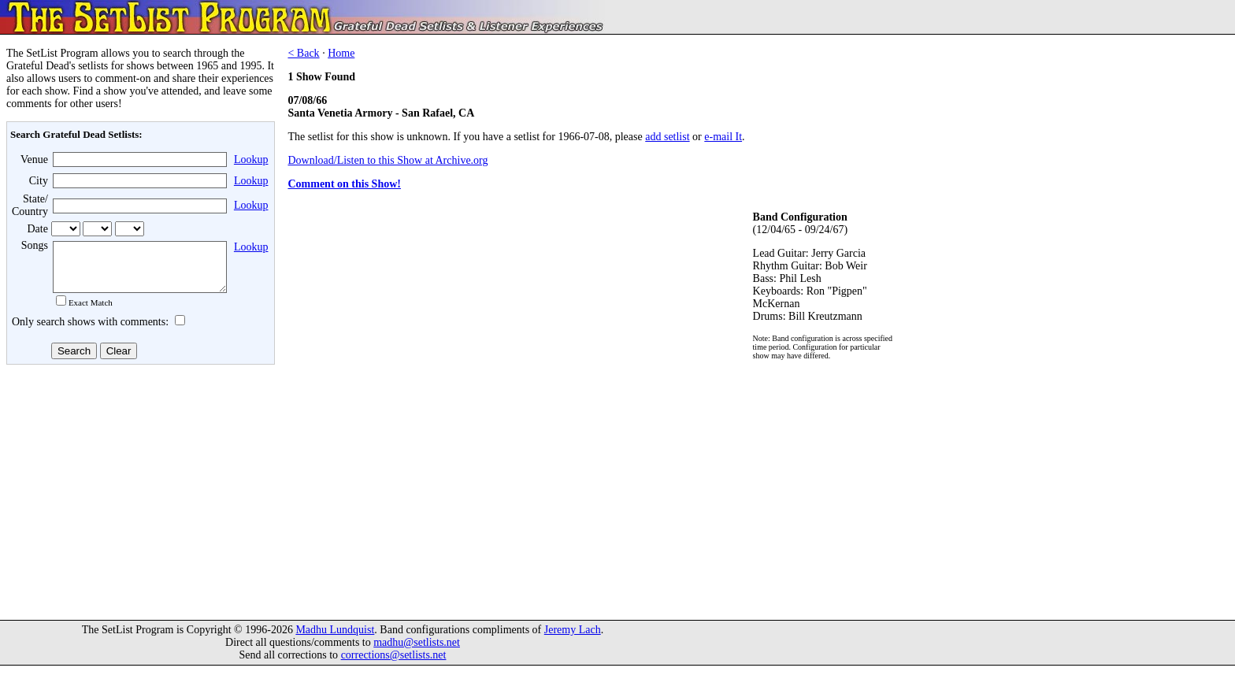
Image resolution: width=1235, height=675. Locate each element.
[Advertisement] (138, 495)
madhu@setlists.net (416, 652)
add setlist (667, 137)
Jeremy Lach (572, 639)
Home (341, 53)
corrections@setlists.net (394, 664)
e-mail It (723, 137)
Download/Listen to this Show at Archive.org (387, 160)
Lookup (251, 159)
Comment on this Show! (344, 184)
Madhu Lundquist (334, 639)
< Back (303, 53)
